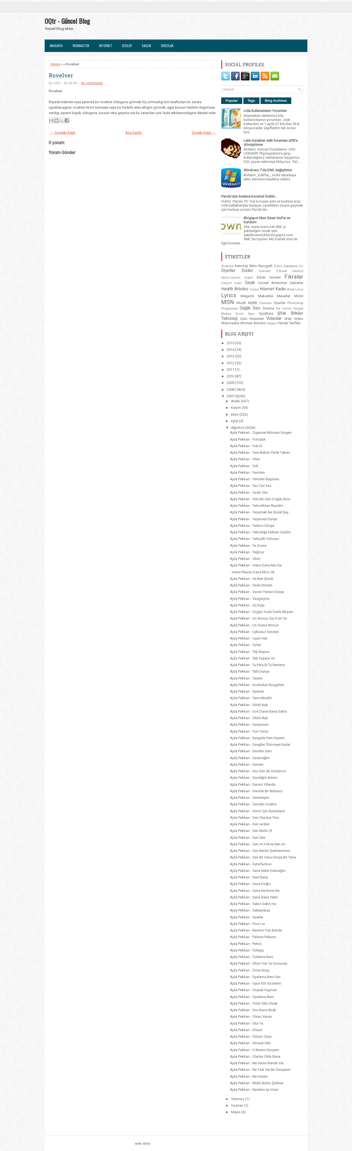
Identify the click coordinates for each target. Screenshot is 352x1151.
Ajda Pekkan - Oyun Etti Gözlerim (255, 983)
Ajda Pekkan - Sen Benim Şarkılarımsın (260, 851)
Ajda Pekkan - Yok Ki (246, 446)
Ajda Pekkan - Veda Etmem (251, 585)
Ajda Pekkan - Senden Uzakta (253, 804)
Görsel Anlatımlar (272, 283)
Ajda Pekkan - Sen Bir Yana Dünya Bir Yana (263, 857)
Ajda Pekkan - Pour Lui (247, 924)
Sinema (268, 308)
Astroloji (241, 266)
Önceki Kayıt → (203, 133)
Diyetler (228, 270)
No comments (92, 83)
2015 (231, 343)
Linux (299, 289)
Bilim (253, 266)
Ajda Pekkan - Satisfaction (251, 864)
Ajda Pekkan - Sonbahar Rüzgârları (257, 685)
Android (227, 266)
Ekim (235, 414)
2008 (231, 389)
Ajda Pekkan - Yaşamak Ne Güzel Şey (259, 512)
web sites (142, 1143)
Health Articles (235, 289)
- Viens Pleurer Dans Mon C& (252, 572)
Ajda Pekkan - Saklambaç (250, 910)
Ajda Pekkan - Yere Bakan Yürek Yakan (260, 452)
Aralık (236, 401)
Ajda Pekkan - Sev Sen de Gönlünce (258, 771)
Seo (256, 308)
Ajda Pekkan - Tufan (245, 645)
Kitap (291, 289)
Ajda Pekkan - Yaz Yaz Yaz (250, 486)
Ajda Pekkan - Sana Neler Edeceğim (258, 871)
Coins (278, 266)
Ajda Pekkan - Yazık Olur (249, 492)
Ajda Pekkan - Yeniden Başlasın (254, 479)
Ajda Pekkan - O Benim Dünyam (254, 1050)
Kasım (236, 408)
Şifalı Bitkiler (290, 313)
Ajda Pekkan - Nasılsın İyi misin (254, 1090)
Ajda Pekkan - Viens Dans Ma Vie (256, 565)
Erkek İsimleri (269, 277)
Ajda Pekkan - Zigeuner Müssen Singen (261, 432)
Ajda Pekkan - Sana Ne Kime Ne (254, 891)
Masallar (283, 296)
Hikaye (254, 289)
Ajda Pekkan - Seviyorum (249, 724)
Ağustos (238, 428)
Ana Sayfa (133, 133)
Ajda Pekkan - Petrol (245, 944)
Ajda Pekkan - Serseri (246, 764)
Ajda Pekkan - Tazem (246, 678)
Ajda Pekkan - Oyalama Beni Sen (255, 977)
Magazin (247, 296)
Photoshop (295, 303)
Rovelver (61, 75)
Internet (105, 45)
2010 (231, 376)
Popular (232, 101)
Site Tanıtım (284, 308)
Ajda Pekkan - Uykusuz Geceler (254, 632)
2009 (231, 383)
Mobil (298, 296)
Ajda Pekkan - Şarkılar (247, 691)
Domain (265, 271)
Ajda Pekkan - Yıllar (245, 459)
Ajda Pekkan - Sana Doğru (250, 884)
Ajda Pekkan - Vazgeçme (249, 599)
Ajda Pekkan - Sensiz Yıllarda (252, 784)
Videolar (167, 45)
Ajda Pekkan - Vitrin (245, 559)
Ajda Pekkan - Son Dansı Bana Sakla (258, 711)
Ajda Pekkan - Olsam (246, 1030)
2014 (231, 350)
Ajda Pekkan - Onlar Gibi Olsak (254, 1003)
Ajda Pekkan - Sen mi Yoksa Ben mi (257, 844)
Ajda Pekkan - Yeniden (247, 472)
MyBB (252, 303)
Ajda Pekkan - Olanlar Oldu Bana (255, 1056)
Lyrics (228, 295)
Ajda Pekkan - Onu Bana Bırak (253, 1010)
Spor (251, 314)
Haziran (237, 1105)
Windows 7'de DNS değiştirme (268, 170)
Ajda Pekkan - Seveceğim (250, 758)
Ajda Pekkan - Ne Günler (249, 1076)
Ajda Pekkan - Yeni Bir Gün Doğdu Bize (260, 499)
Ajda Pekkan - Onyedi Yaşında (253, 990)
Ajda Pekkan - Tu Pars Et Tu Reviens (257, 665)
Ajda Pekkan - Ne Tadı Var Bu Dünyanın (260, 1070)
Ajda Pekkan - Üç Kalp (247, 605)
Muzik (241, 303)
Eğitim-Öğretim (231, 277)
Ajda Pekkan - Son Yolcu (249, 731)
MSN (227, 302)
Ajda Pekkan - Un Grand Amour (254, 625)
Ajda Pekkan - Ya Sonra (248, 545)
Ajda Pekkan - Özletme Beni (251, 957)
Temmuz (238, 1099)
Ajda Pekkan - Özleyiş (247, 950)
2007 (231, 396)
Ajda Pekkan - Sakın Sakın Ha (253, 904)
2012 (231, 363)
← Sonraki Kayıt (62, 133)
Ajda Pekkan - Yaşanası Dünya (253, 519)
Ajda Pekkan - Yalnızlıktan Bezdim (256, 506)
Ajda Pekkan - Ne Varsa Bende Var (257, 1063)
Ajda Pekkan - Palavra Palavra (253, 937)
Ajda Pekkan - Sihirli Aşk (249, 705)
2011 (231, 370)
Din (301, 266)
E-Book (281, 271)
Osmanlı (265, 303)
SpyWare (266, 313)
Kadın (280, 289)
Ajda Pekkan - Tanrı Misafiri (251, 698)
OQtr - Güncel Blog (67, 21)
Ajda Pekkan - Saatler (246, 917)
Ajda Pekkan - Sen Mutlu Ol (251, 831)
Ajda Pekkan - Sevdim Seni (251, 751)
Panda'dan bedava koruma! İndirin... (249, 196)
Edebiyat (297, 271)
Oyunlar (279, 303)
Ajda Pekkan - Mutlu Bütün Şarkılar (257, 1083)
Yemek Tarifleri (289, 323)
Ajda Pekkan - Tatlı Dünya (249, 671)
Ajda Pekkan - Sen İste (247, 837)
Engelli (248, 277)
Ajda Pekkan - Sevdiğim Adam (253, 778)
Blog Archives (276, 101)
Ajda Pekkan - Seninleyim (249, 798)
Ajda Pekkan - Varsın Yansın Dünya (257, 592)
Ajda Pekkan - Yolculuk (248, 439)
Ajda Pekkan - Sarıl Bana (249, 877)
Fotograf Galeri (231, 283)
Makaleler (265, 296)
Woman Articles (253, 323)
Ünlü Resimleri (252, 319)
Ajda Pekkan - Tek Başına (249, 652)
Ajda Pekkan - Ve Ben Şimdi (251, 579)
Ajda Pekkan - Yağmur (247, 552)
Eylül (235, 421)
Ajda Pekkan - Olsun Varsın (251, 1016)
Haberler (296, 283)
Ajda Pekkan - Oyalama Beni (252, 997)
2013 (231, 356)
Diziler (127, 45)
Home (55, 64)
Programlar (229, 308)
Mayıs (236, 1112)
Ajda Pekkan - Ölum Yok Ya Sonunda (258, 963)
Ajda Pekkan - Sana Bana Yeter (254, 897)
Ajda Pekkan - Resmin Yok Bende (256, 930)
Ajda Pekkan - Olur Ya (246, 1023)
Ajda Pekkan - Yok (244, 466)
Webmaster (81, 45)
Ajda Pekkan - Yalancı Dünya (252, 526)
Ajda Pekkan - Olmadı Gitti (250, 1043)
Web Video (293, 319)
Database (291, 266)
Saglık (146, 45)
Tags (251, 101)
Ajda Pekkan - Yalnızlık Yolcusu (254, 539)
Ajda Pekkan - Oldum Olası (251, 1036)
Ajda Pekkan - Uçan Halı (248, 638)
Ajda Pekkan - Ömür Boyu (250, 970)
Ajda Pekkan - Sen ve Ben (250, 824)
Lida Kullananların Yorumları (265, 111)
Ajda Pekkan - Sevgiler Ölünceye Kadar (260, 744)
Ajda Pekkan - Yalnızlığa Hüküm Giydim (260, 532)
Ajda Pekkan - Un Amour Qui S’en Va (258, 618)
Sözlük (239, 314)
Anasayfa (56, 45)
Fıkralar (293, 276)
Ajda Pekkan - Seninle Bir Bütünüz (256, 791)
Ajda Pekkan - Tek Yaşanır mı (252, 658)
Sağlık (245, 308)
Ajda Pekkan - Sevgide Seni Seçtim (257, 738)
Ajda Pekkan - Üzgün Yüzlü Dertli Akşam (261, 612)
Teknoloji (229, 318)
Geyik (250, 282)
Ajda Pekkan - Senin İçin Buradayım (257, 811)
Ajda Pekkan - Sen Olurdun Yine (254, 817)
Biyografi (265, 266)
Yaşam (271, 323)
